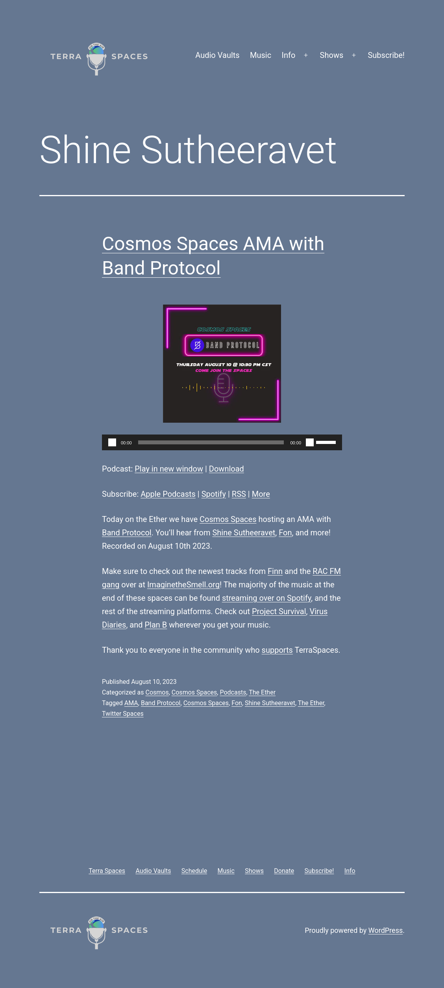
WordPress (385, 930)
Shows (332, 55)
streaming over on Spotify (266, 598)
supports (277, 650)
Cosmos (156, 692)
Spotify (214, 494)
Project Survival (279, 611)
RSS (239, 494)
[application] (222, 442)
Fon (285, 532)
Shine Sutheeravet (243, 532)
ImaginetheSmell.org (183, 584)
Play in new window (169, 469)
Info (289, 55)
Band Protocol (127, 532)
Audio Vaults (217, 55)
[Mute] (310, 442)
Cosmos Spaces (228, 519)
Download (226, 469)
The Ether (262, 692)
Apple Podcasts (168, 494)
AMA (131, 703)
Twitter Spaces (123, 713)
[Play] (112, 442)
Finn (275, 571)
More (261, 494)
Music (260, 55)
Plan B (156, 625)
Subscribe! (386, 55)
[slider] (211, 442)
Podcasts (233, 692)
